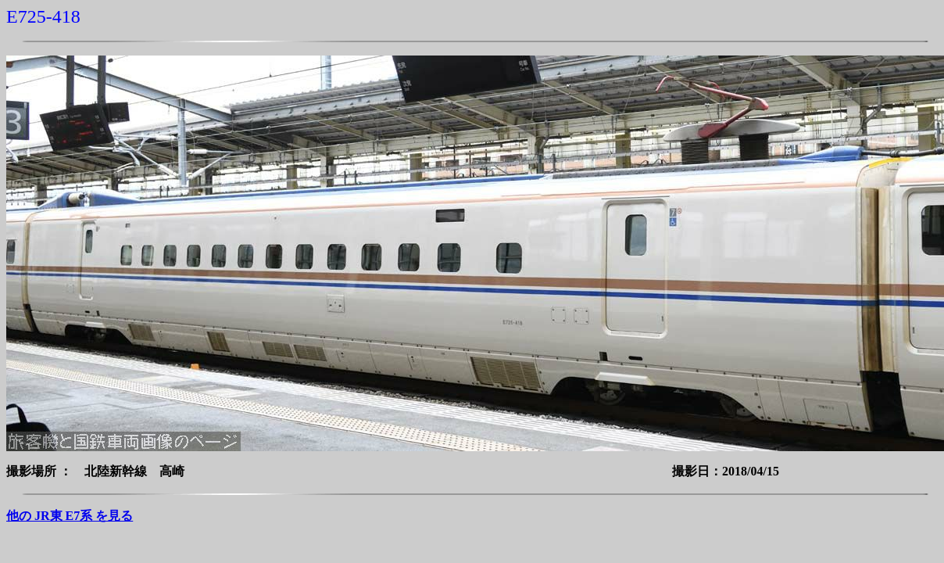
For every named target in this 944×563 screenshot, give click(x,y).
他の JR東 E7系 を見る (69, 515)
